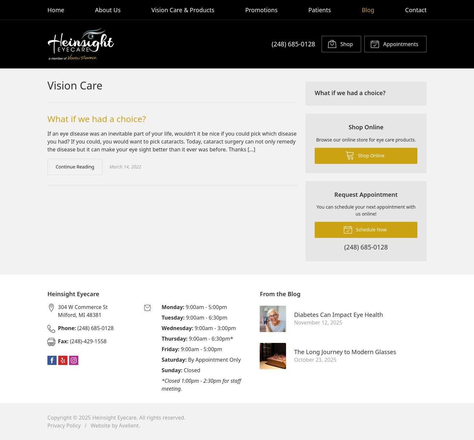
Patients (319, 10)
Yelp (62, 360)
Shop (340, 43)
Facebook (52, 360)
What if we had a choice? (96, 119)
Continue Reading (75, 167)
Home (55, 10)
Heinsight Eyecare (114, 417)
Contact (416, 10)
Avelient (129, 425)
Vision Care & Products (182, 10)
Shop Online (364, 155)
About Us (108, 10)
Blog (368, 10)
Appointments (394, 43)
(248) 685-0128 (293, 43)
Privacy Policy (64, 425)
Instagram (73, 360)
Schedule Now (365, 229)
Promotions (261, 10)
